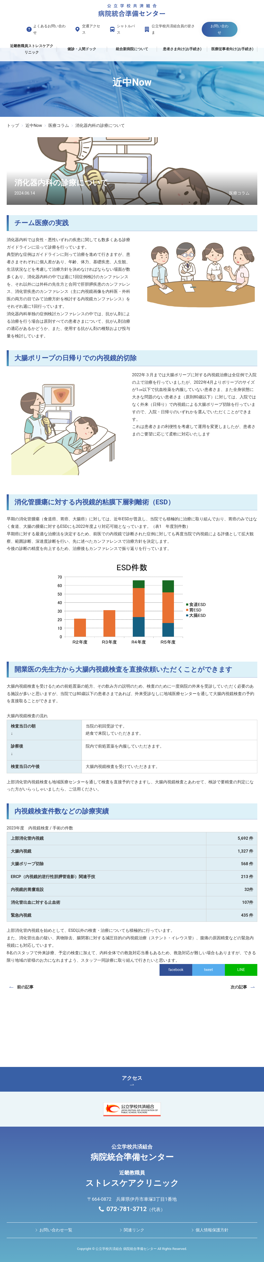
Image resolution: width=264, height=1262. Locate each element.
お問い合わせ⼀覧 (55, 1230)
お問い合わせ (219, 29)
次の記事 (239, 987)
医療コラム (58, 125)
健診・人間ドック (81, 49)
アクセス (132, 1080)
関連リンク (134, 1230)
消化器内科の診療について (100, 125)
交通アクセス (91, 29)
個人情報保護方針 (212, 1230)
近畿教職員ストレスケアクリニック (31, 49)
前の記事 (25, 987)
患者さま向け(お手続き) (182, 49)
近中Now (33, 125)
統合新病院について (132, 49)
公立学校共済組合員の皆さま (173, 29)
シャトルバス (126, 29)
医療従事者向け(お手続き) (232, 49)
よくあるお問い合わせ (49, 29)
